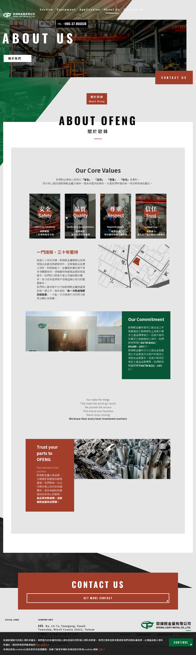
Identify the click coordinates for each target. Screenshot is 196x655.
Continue (181, 642)
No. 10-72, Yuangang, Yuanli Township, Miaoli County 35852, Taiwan (66, 627)
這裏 (100, 649)
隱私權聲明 (42, 644)
